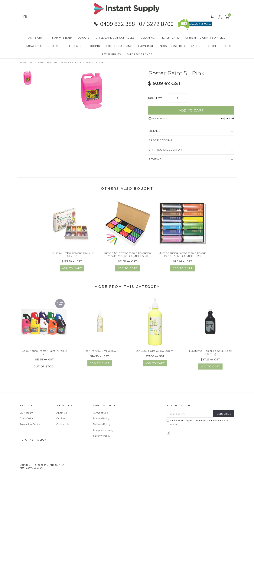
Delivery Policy (101, 424)
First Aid (74, 45)
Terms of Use (100, 412)
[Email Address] (190, 414)
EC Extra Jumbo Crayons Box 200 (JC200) (72, 258)
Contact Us (62, 424)
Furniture (146, 45)
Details (154, 130)
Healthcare (170, 37)
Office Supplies (219, 45)
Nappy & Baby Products (71, 37)
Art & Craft (37, 37)
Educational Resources (42, 45)
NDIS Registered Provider (180, 45)
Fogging (93, 45)
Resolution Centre (30, 424)
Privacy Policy (101, 418)
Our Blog (61, 418)
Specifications (160, 140)
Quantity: (155, 98)
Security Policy (101, 435)
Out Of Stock (44, 370)
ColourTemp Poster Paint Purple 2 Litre (44, 356)
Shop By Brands (140, 54)
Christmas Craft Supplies (205, 37)
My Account (26, 412)
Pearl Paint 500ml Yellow (99, 354)
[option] (92, 91)
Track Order (26, 418)
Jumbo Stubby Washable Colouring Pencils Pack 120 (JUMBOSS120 (127, 258)
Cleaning (148, 37)
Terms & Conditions (206, 420)
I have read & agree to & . (197, 422)
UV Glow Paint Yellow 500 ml (155, 354)
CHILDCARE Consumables (115, 37)
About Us (61, 412)
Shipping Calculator (165, 149)
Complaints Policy (103, 430)
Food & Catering (119, 45)
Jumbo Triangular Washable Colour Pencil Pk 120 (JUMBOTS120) (183, 258)
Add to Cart (191, 110)
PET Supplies (111, 54)
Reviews (155, 159)
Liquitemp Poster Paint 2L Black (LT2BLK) (210, 356)
